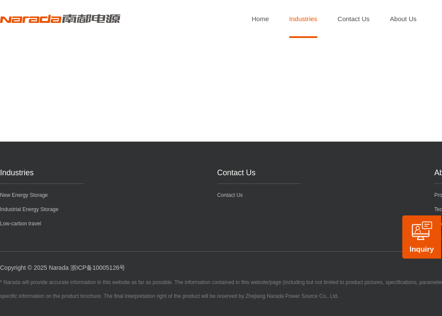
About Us (403, 18)
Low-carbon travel (20, 224)
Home (260, 18)
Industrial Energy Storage (29, 209)
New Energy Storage (24, 195)
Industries (303, 18)
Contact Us (353, 18)
